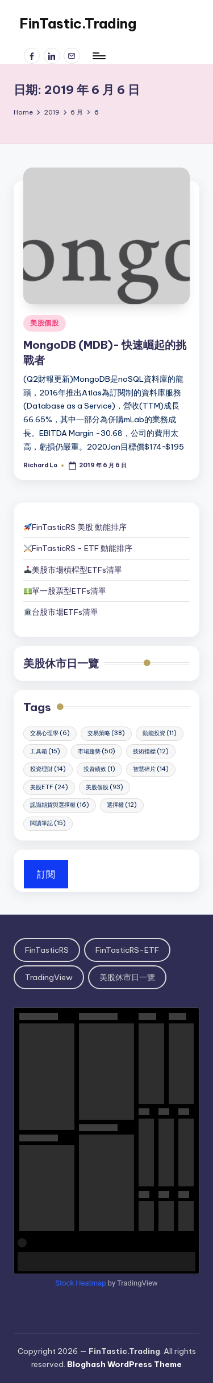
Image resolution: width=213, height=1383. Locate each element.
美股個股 (44, 323)
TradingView (49, 977)
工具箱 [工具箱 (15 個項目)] (45, 751)
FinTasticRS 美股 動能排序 (79, 527)
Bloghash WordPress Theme (124, 1364)
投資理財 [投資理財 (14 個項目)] (48, 769)
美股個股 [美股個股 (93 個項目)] (104, 787)
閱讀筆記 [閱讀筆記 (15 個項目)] (48, 823)
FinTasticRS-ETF (127, 950)
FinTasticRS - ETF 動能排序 (82, 548)
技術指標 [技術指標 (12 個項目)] (151, 751)
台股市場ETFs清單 (65, 612)
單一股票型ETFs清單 (69, 591)
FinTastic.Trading (77, 23)
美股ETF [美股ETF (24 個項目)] (49, 787)
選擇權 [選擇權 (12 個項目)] (122, 805)
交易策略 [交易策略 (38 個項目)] (106, 733)
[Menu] (98, 55)
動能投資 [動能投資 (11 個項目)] (160, 733)
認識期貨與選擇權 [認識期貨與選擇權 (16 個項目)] (59, 805)
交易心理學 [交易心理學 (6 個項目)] (50, 733)
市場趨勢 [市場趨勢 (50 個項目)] (96, 751)
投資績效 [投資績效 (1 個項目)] (99, 769)
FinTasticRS (47, 950)
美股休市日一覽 (61, 663)
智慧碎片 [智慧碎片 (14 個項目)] (151, 769)
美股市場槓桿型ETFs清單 (73, 570)
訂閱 (46, 874)
